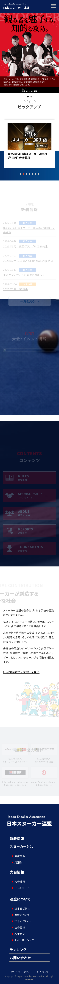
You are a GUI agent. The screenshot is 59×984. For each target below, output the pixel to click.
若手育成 (19, 934)
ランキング (18, 949)
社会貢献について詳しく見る (21, 672)
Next (55, 53)
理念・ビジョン (22, 921)
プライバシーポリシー (21, 972)
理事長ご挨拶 (22, 908)
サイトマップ (42, 972)
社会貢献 (19, 927)
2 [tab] (31, 96)
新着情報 (17, 838)
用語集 (18, 862)
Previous (4, 53)
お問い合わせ (20, 957)
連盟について (20, 898)
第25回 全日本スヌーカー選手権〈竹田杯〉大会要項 (27, 156)
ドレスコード (21, 888)
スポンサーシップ (24, 940)
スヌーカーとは (21, 846)
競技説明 (19, 856)
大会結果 (19, 881)
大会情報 (17, 871)
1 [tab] (28, 96)
